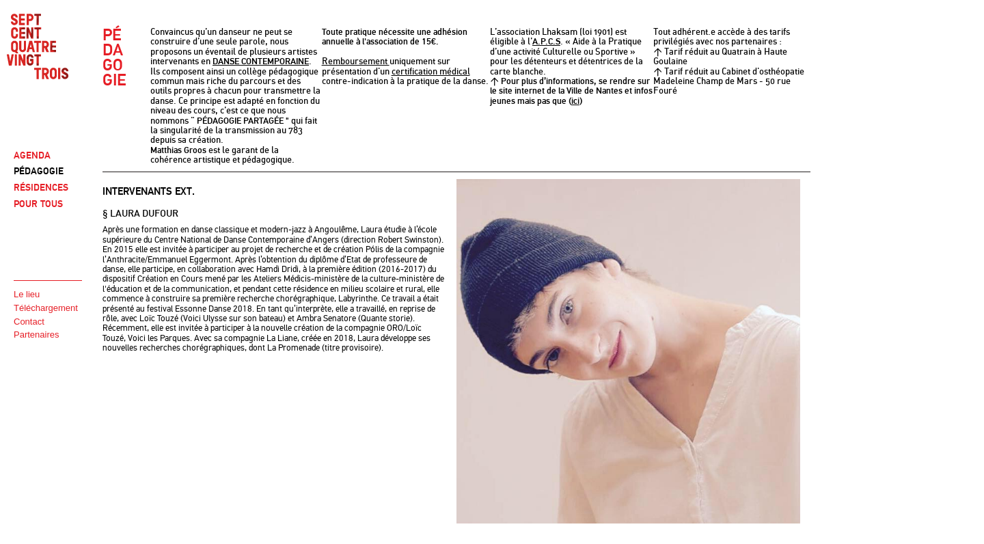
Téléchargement (46, 308)
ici (575, 101)
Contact (29, 321)
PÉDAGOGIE (39, 171)
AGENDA (32, 155)
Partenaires (36, 334)
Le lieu (27, 294)
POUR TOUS (38, 204)
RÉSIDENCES (41, 187)
